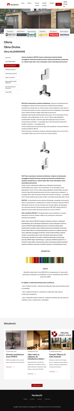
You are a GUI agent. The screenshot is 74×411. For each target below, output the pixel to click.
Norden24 (37, 395)
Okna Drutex (10, 33)
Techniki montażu (44, 4)
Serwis (39, 399)
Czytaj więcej (10, 367)
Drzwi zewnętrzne (64, 33)
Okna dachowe (53, 33)
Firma (22, 3)
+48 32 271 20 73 (65, 4)
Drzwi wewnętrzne (31, 34)
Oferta (32, 399)
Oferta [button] (29, 3)
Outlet (58, 4)
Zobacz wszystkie (37, 385)
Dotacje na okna (37, 4)
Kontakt (52, 3)
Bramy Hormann (21, 33)
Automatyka (42, 34)
